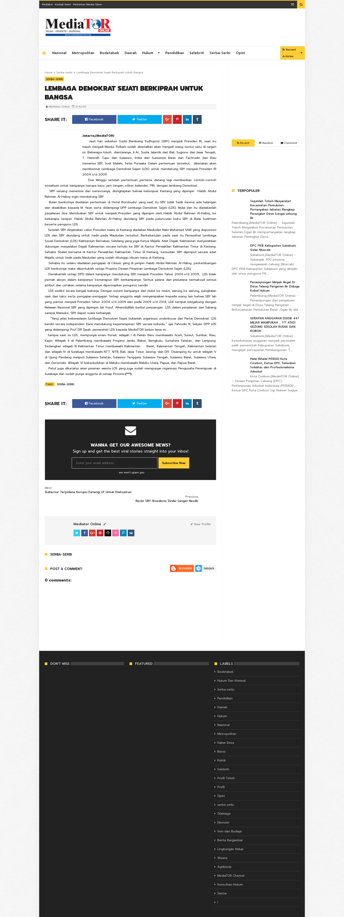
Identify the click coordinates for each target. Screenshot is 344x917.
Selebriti (196, 53)
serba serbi (225, 796)
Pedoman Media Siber (87, 4)
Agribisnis (224, 858)
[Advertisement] (218, 27)
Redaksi (47, 4)
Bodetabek (109, 53)
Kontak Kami (63, 4)
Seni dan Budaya (229, 823)
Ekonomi (223, 814)
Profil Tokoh (226, 769)
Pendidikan (174, 53)
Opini (240, 53)
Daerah (131, 53)
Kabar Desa (225, 734)
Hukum (147, 53)
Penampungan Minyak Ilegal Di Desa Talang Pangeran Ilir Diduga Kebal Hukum (275, 286)
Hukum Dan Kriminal (231, 672)
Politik (221, 752)
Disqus (209, 560)
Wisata (222, 849)
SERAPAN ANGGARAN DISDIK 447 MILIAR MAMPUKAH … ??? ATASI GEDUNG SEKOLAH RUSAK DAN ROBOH (274, 324)
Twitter (139, 119)
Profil (221, 778)
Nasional (59, 53)
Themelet (293, 913)
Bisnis (221, 743)
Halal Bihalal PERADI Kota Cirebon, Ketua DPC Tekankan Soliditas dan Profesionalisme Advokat (273, 365)
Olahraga (223, 805)
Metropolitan (83, 53)
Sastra (221, 885)
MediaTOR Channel (230, 867)
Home (49, 72)
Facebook (94, 119)
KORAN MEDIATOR (57, 913)
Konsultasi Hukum (230, 876)
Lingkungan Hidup (230, 840)
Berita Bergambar (230, 831)
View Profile (200, 515)
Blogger (185, 560)
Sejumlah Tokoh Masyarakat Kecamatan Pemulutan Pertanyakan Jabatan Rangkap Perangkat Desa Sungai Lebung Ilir (273, 209)
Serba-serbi (220, 53)
